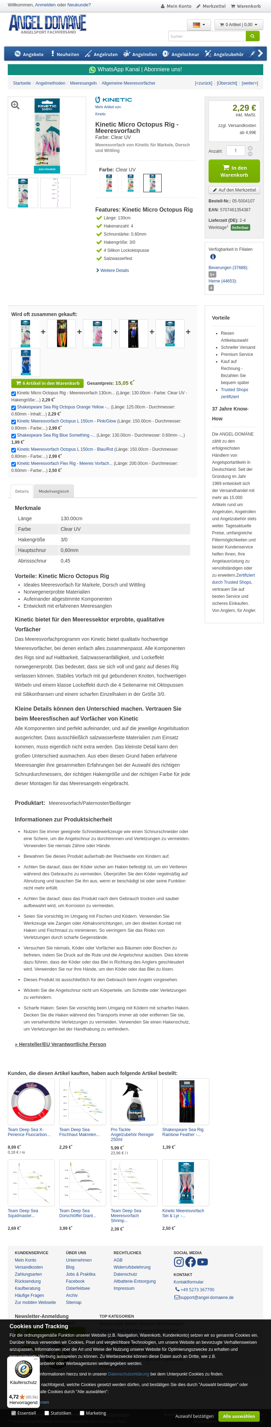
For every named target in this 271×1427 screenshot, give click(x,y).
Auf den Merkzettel (234, 190)
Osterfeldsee (78, 1288)
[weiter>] (250, 83)
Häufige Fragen (29, 1295)
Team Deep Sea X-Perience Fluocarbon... (29, 1132)
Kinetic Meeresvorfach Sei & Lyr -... (183, 1213)
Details (22, 491)
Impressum (124, 1288)
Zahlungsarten (28, 1274)
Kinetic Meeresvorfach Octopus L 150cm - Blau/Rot (65, 449)
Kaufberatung (27, 1288)
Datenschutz (125, 1274)
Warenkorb (245, 6)
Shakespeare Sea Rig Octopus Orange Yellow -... (63, 407)
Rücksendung (28, 1281)
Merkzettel (211, 6)
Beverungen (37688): (228, 267)
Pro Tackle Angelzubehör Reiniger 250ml (132, 1134)
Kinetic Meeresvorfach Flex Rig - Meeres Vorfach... (65, 463)
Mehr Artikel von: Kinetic (108, 110)
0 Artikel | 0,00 (239, 24)
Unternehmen (79, 1260)
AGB (118, 1260)
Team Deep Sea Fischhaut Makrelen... (79, 1132)
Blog (70, 1267)
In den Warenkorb (234, 170)
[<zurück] (203, 83)
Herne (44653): (223, 281)
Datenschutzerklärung (128, 1374)
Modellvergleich (53, 491)
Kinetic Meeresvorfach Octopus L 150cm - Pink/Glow (66, 421)
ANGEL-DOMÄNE (51, 24)
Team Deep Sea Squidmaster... (23, 1213)
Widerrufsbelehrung (132, 1267)
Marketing (96, 1413)
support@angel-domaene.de (204, 1297)
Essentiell (26, 1413)
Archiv (72, 1295)
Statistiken (61, 1413)
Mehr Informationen (29, 1402)
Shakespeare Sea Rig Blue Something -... (56, 435)
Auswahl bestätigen (194, 1416)
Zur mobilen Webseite (35, 1302)
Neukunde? (79, 4)
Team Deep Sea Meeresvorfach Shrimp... (126, 1215)
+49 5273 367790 (194, 1289)
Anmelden (45, 4)
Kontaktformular (189, 1282)
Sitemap (74, 1302)
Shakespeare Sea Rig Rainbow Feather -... (183, 1132)
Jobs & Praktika (80, 1274)
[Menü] (35, 1360)
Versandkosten (29, 1267)
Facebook (75, 1281)
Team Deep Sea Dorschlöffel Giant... (77, 1213)
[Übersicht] (227, 83)
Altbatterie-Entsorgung (135, 1281)
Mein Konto (176, 6)
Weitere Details (112, 270)
